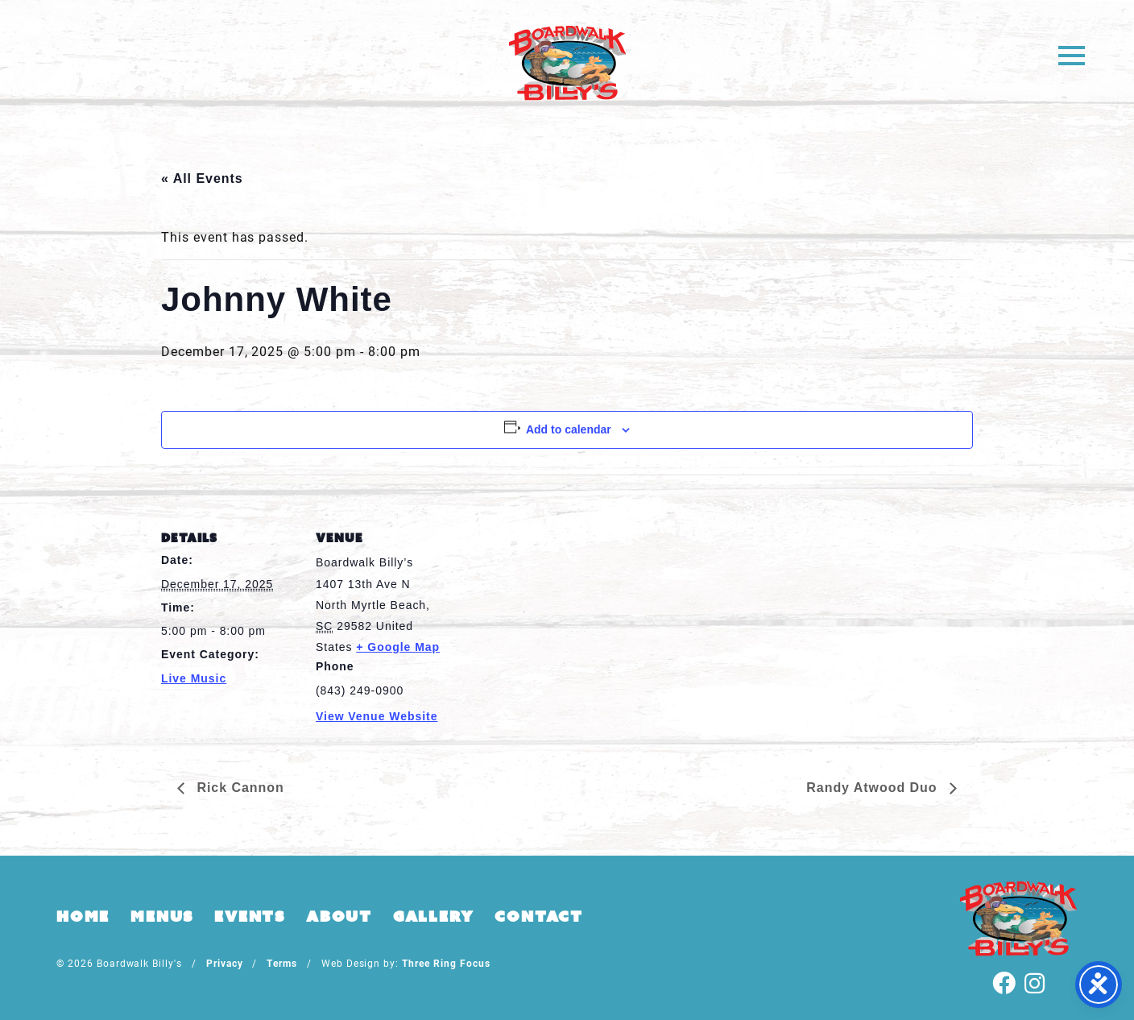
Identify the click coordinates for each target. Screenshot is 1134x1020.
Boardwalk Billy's (567, 62)
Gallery (433, 916)
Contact (539, 916)
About (339, 916)
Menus (161, 916)
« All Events (202, 178)
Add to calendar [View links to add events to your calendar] (568, 429)
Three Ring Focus (446, 962)
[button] (1071, 54)
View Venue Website (376, 716)
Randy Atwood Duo (874, 787)
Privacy (224, 962)
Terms (282, 962)
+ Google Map (398, 647)
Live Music (193, 678)
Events (249, 916)
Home (83, 916)
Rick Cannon (238, 787)
